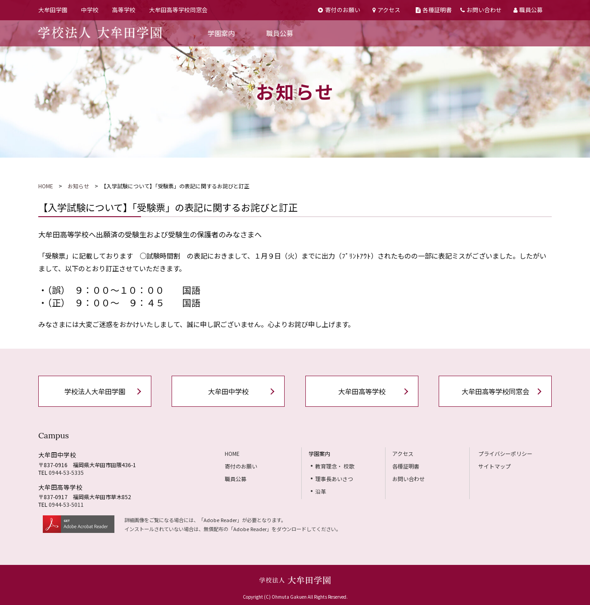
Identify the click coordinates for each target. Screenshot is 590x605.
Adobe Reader (220, 519)
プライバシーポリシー (505, 453)
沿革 (320, 491)
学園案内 (221, 33)
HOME (45, 186)
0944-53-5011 (66, 504)
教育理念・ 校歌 (334, 466)
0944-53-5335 (66, 472)
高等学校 (124, 9)
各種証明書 (434, 9)
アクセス (386, 9)
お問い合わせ (481, 9)
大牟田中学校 (228, 391)
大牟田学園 (53, 9)
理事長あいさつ (334, 478)
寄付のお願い (339, 9)
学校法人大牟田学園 (94, 391)
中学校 (90, 9)
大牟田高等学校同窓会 (178, 9)
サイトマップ (494, 466)
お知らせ (78, 186)
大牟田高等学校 (362, 391)
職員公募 (528, 9)
